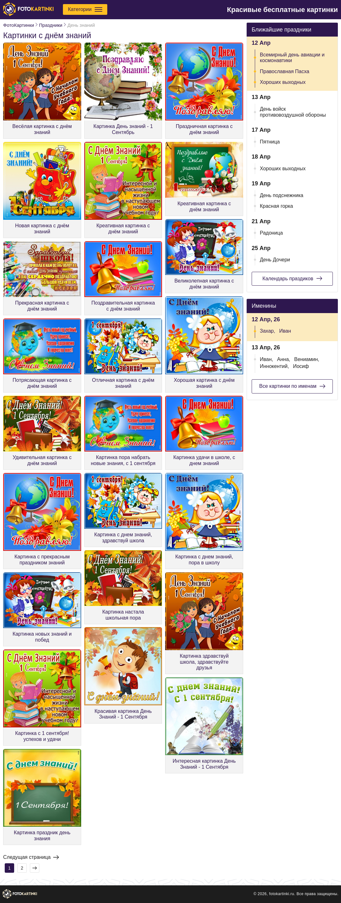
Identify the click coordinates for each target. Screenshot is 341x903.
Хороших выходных (282, 82)
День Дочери (275, 259)
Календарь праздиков (292, 278)
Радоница (271, 233)
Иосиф (301, 366)
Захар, (267, 331)
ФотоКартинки (18, 25)
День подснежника (281, 195)
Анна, (283, 359)
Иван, (266, 359)
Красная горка (276, 206)
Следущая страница (31, 857)
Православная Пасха (284, 71)
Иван (285, 331)
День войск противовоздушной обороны (293, 111)
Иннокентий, (274, 366)
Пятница (270, 141)
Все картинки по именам (292, 386)
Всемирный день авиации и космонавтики (292, 57)
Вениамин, (306, 359)
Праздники (50, 25)
